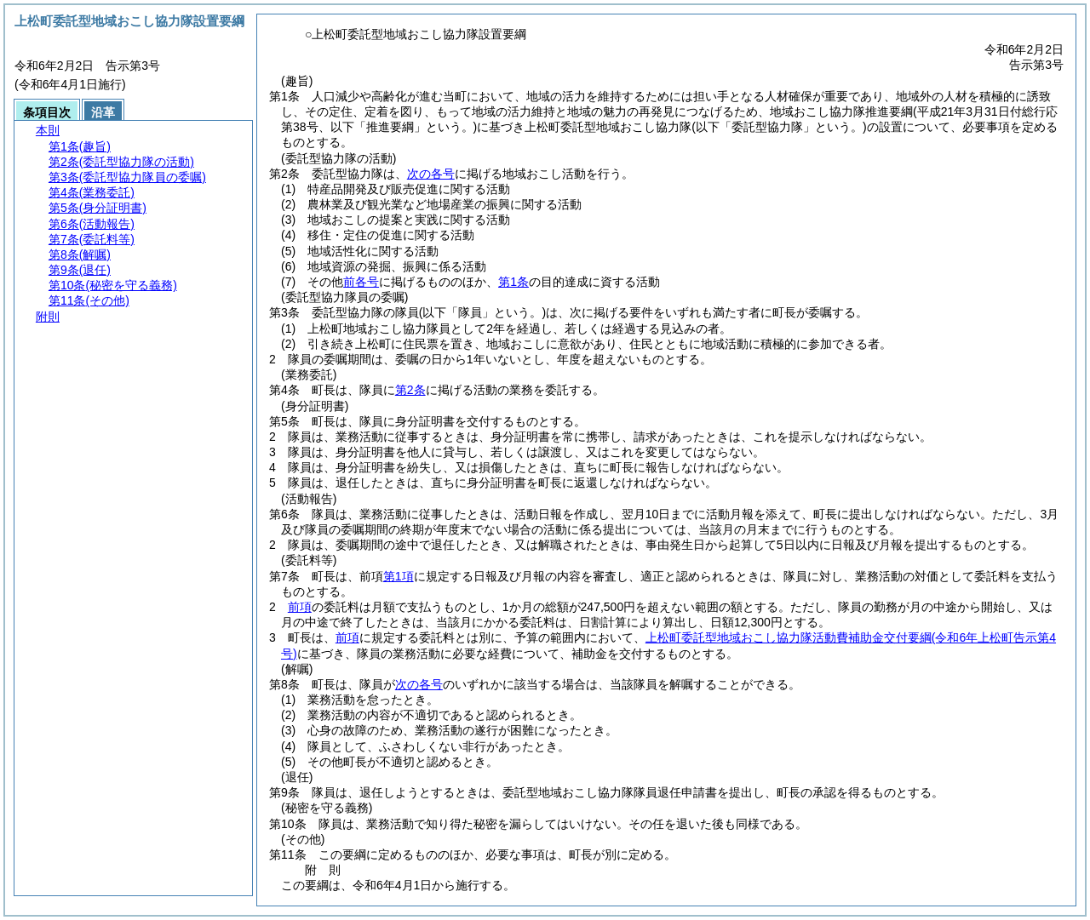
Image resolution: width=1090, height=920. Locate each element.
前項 (300, 607)
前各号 (361, 282)
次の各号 (431, 173)
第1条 (513, 282)
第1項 (398, 576)
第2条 (410, 390)
